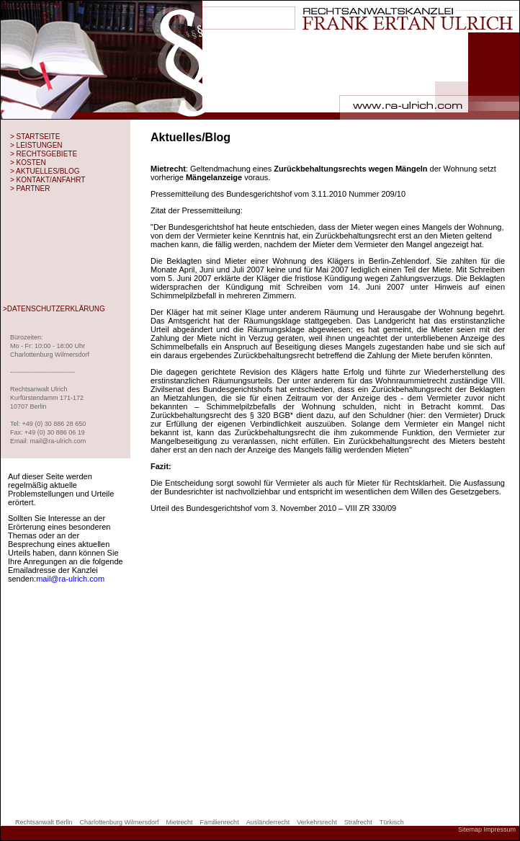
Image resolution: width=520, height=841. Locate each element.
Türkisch (392, 822)
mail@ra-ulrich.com (70, 578)
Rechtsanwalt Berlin (44, 822)
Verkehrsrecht (317, 822)
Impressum (499, 829)
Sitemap (470, 829)
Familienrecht (219, 822)
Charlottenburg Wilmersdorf (119, 822)
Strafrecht (358, 822)
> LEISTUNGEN (36, 145)
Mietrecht (179, 822)
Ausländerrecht (268, 822)
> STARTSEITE (35, 137)
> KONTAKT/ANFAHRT (47, 180)
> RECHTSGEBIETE (43, 154)
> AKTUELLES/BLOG (44, 171)
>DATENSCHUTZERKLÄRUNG (54, 309)
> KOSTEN (28, 162)
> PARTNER (30, 188)
